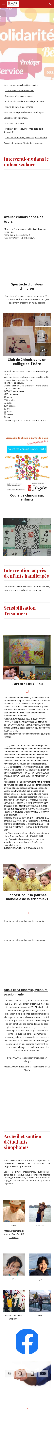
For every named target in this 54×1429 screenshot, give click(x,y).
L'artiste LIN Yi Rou (14, 123)
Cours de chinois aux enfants (19, 106)
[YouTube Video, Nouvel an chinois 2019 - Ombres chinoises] (27, 266)
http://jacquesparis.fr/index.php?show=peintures (26, 833)
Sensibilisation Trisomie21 (16, 117)
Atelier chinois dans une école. (19, 90)
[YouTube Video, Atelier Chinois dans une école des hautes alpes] (27, 199)
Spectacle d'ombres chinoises (19, 95)
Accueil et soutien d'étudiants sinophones (23, 143)
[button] (3, 4)
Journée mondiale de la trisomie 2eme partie (25, 940)
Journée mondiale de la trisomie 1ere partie (24, 921)
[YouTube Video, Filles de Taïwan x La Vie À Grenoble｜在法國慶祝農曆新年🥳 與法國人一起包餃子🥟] (27, 1104)
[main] (27, 162)
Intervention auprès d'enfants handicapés (24, 112)
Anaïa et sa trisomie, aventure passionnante (26, 137)
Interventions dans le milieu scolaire (21, 84)
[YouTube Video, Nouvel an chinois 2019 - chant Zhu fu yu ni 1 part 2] (27, 966)
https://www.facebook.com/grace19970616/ (24, 839)
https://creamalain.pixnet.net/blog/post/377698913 (14, 1234)
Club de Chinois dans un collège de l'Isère (24, 101)
